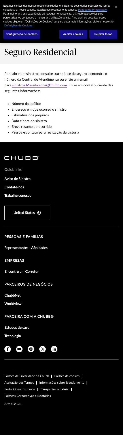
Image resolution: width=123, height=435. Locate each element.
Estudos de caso (16, 327)
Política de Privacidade (92, 9)
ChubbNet (12, 295)
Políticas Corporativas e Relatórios (27, 396)
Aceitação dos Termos (19, 382)
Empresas (14, 260)
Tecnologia (12, 336)
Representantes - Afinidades (25, 248)
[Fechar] (116, 7)
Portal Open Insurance (19, 389)
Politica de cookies (66, 376)
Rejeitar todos (103, 34)
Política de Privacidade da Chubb (26, 376)
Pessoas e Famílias (23, 237)
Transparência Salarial (54, 389)
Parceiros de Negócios (28, 284)
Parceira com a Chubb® (29, 316)
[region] (61, 21)
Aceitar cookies (73, 34)
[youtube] (19, 349)
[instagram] (31, 349)
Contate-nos (14, 187)
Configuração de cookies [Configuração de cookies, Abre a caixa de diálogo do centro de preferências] (22, 34)
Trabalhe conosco (17, 195)
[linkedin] (54, 349)
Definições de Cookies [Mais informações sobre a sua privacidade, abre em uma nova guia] (18, 25)
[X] (42, 349)
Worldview (12, 304)
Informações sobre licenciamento (61, 382)
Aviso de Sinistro (17, 179)
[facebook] (7, 349)
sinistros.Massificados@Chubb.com (39, 85)
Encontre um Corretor (21, 271)
